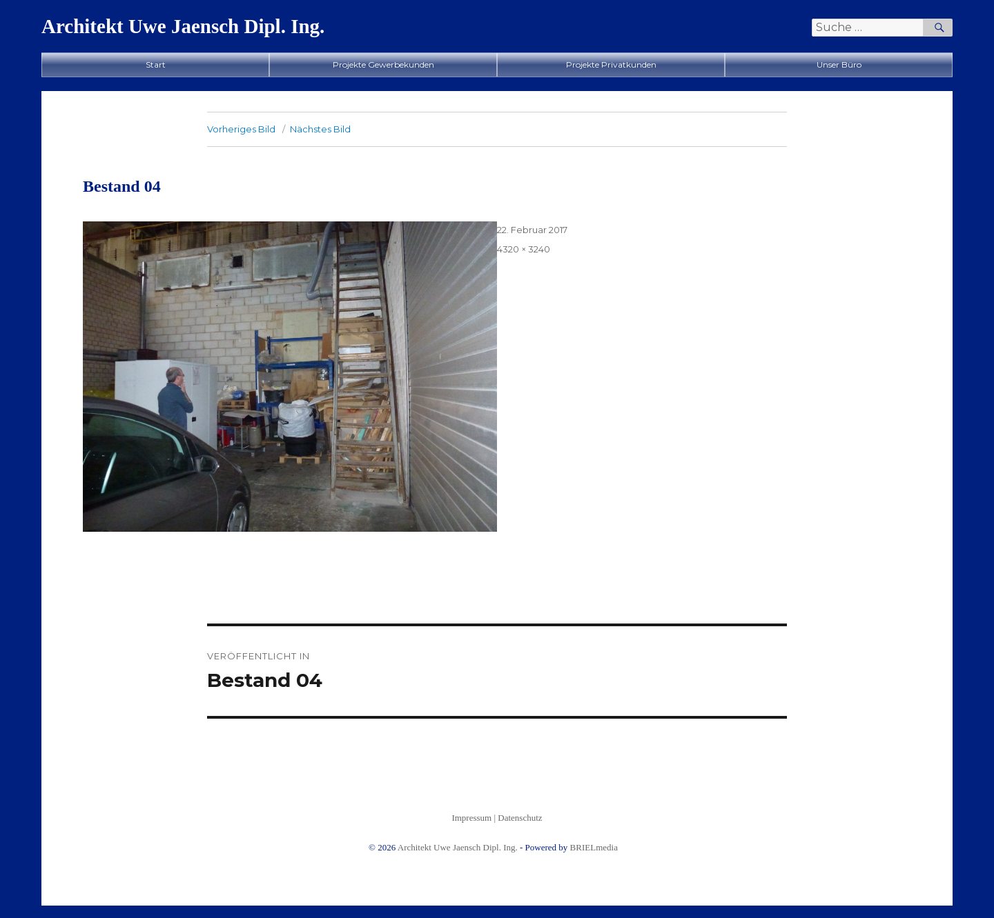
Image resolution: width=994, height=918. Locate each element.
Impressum (471, 817)
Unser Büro (839, 64)
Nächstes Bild (320, 128)
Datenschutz (520, 817)
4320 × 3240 (523, 249)
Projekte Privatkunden (611, 64)
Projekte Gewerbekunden (383, 64)
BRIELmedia (594, 847)
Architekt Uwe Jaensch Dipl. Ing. (182, 26)
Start (156, 64)
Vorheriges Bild (241, 128)
